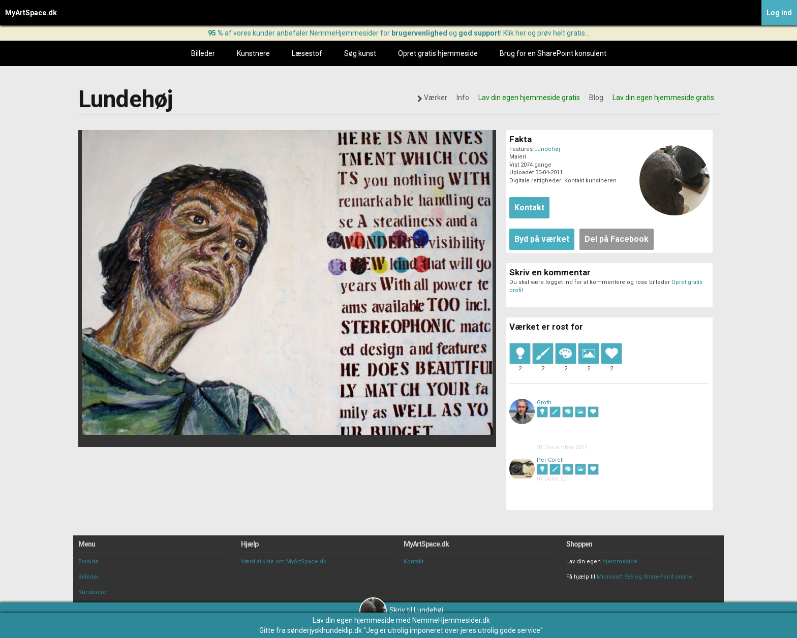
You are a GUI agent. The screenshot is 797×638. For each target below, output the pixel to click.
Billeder (203, 53)
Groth (544, 402)
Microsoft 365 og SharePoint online (644, 576)
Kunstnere (253, 53)
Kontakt (413, 561)
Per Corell (550, 460)
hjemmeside (619, 561)
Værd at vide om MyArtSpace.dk (283, 561)
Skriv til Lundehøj (401, 610)
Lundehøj (547, 149)
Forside (88, 561)
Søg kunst (360, 53)
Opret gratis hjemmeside (438, 53)
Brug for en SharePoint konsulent (553, 53)
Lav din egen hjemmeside (353, 620)
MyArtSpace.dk (31, 13)
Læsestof (307, 53)
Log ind (779, 13)
